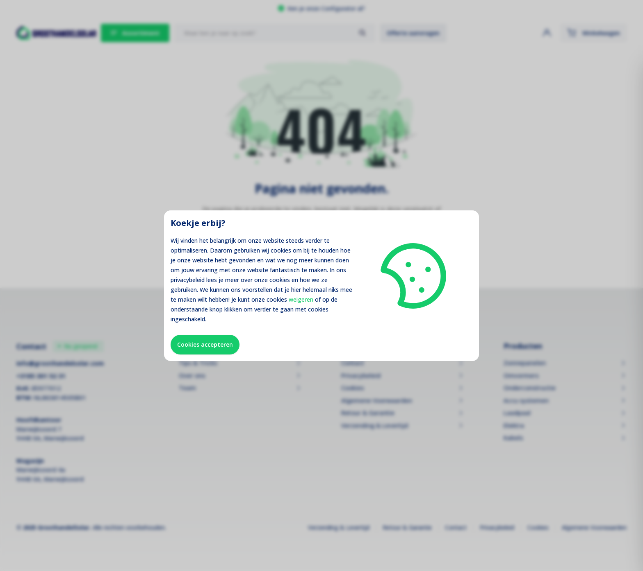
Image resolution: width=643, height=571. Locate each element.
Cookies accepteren (205, 344)
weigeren (301, 299)
